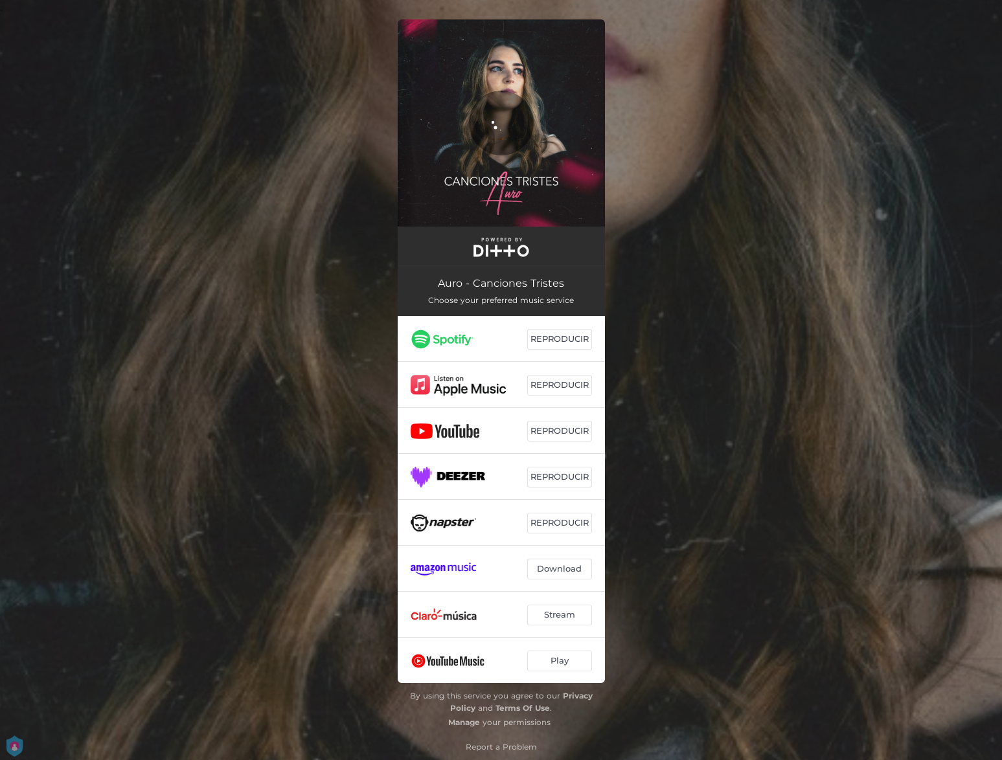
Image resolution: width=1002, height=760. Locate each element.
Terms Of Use (522, 708)
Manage (464, 722)
